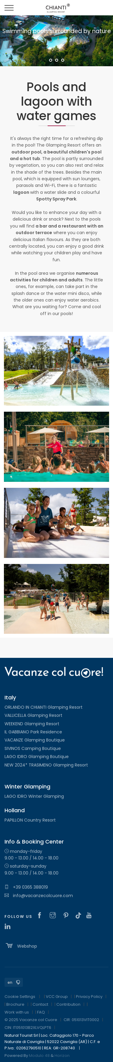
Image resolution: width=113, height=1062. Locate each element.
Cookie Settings (20, 996)
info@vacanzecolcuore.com (39, 896)
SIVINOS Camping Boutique (33, 748)
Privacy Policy (89, 996)
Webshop (21, 945)
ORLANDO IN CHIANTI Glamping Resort (44, 707)
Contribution (68, 1004)
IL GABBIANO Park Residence (33, 732)
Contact (40, 1004)
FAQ (41, 1012)
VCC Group (57, 996)
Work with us (17, 1012)
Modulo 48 (39, 1055)
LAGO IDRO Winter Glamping (34, 796)
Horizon (62, 1055)
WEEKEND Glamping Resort (32, 724)
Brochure (15, 1004)
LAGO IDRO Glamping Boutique (37, 757)
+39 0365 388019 (26, 887)
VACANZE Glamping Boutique (35, 740)
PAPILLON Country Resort (30, 820)
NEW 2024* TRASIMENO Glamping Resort (46, 765)
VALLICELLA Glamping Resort (33, 715)
